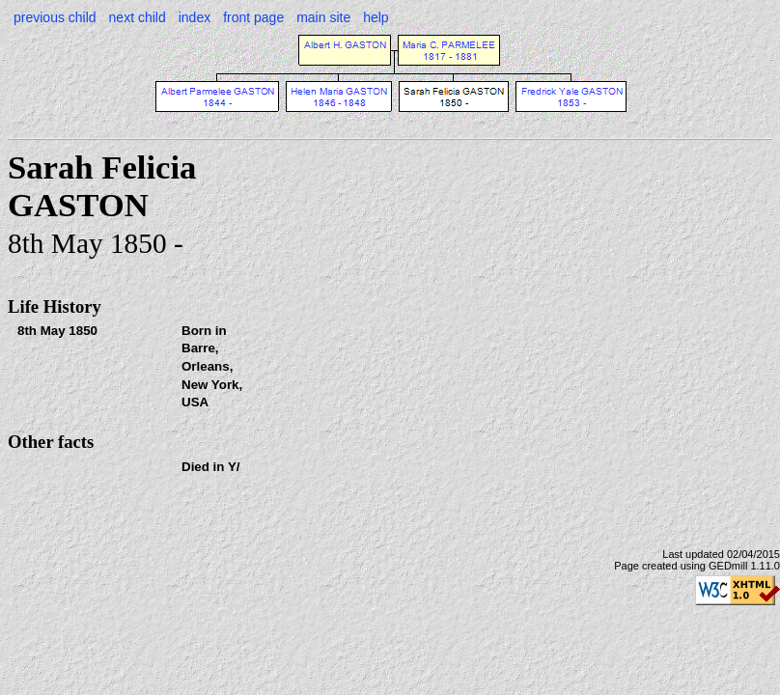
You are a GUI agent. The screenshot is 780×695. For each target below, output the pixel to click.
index (194, 17)
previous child (55, 17)
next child (137, 17)
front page (253, 17)
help (375, 17)
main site (323, 17)
